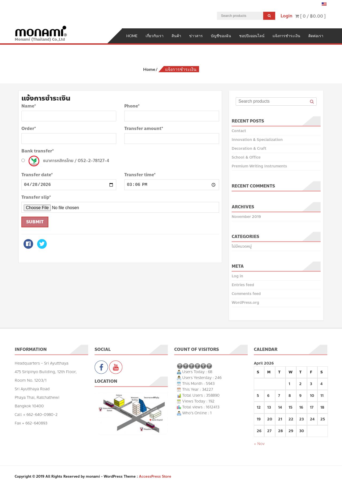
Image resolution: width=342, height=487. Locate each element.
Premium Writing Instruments (259, 165)
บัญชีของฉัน (221, 35)
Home (132, 35)
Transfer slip (36, 197)
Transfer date (37, 174)
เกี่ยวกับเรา (155, 35)
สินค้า (176, 35)
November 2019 (246, 216)
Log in (237, 275)
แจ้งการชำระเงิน (286, 35)
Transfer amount (143, 128)
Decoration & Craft (249, 148)
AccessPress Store (155, 476)
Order (28, 128)
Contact (239, 130)
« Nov (259, 443)
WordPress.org (245, 302)
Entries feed (243, 284)
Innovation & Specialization (257, 139)
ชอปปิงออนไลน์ (252, 35)
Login (286, 16)
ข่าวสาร (196, 35)
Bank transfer (37, 150)
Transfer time (140, 174)
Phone (132, 105)
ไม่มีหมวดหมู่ (242, 246)
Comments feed (246, 293)
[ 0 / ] (310, 16)
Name (28, 105)
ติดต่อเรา (315, 35)
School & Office (246, 157)
